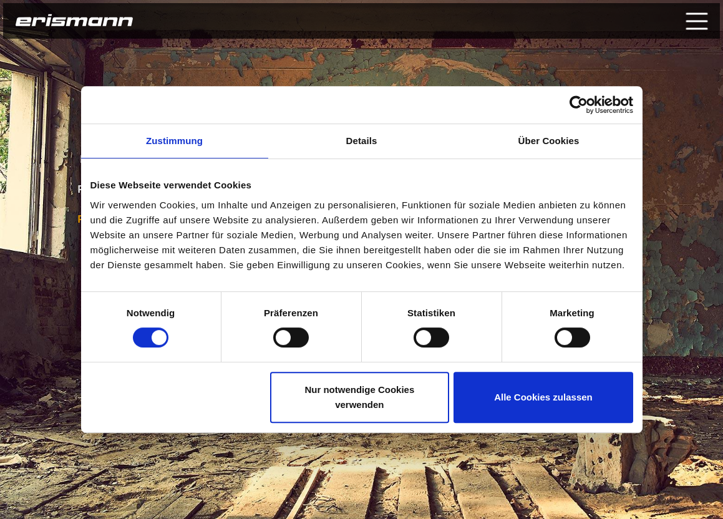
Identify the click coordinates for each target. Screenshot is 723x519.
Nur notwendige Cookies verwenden (359, 397)
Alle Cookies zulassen (543, 397)
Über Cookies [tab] (549, 140)
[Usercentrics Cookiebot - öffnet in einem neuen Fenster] (578, 104)
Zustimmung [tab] (174, 140)
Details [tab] (361, 140)
